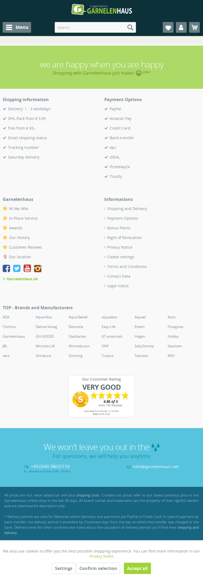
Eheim (140, 326)
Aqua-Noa (44, 317)
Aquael (140, 317)
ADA (6, 317)
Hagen (140, 336)
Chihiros (9, 326)
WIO (171, 355)
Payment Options (122, 218)
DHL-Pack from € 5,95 (27, 118)
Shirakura (43, 355)
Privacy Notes (102, 556)
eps (113, 147)
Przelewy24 (120, 166)
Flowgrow (175, 326)
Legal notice (118, 285)
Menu (17, 26)
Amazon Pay (120, 118)
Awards (16, 227)
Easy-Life (109, 326)
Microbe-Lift (45, 346)
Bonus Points (119, 227)
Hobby (173, 336)
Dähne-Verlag (46, 326)
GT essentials (112, 336)
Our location (20, 256)
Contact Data (118, 276)
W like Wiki (18, 208)
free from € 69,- (22, 128)
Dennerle (76, 326)
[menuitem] (17, 27)
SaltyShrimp (144, 346)
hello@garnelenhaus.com (156, 466)
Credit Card (120, 128)
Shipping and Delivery (127, 208)
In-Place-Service (23, 218)
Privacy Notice (119, 247)
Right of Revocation (124, 237)
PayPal (115, 108)
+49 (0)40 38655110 (50, 466)
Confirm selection (98, 568)
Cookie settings (120, 256)
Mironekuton (79, 346)
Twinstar (141, 355)
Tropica (107, 355)
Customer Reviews (25, 247)
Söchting (76, 355)
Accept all (137, 568)
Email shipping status (27, 137)
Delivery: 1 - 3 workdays (29, 108)
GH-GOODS (45, 336)
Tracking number (23, 147)
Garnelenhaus (14, 336)
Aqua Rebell (78, 317)
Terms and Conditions (127, 266)
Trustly (116, 176)
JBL (5, 346)
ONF (105, 346)
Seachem (175, 346)
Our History (19, 237)
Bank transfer (122, 137)
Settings (63, 568)
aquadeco (109, 317)
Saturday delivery (23, 157)
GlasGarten (77, 336)
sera (6, 355)
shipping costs (88, 495)
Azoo (172, 317)
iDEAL (115, 157)
